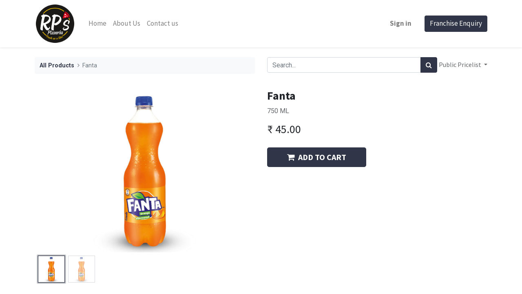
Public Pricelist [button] (460, 64)
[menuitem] (97, 23)
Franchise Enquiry (456, 23)
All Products (57, 65)
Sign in (400, 23)
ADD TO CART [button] (316, 157)
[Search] (428, 65)
